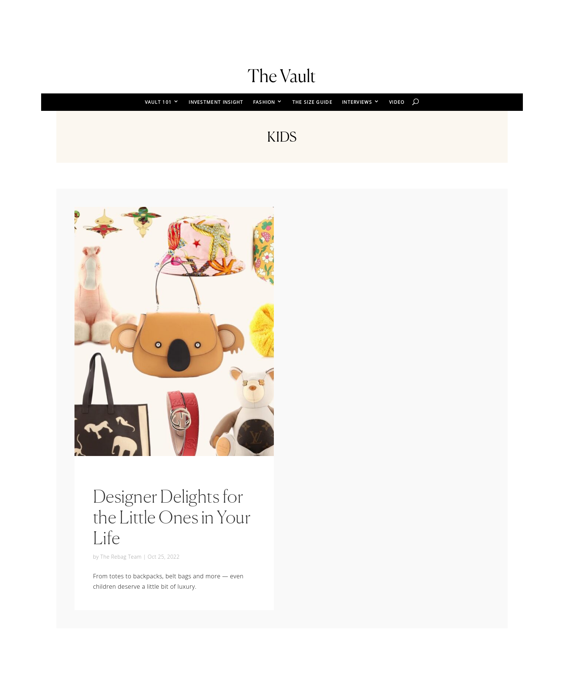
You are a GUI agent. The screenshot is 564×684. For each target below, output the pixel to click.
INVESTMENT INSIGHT (216, 102)
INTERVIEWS (357, 102)
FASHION (264, 102)
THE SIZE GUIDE (312, 102)
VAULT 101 (158, 102)
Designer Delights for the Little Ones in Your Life (172, 516)
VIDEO (397, 102)
